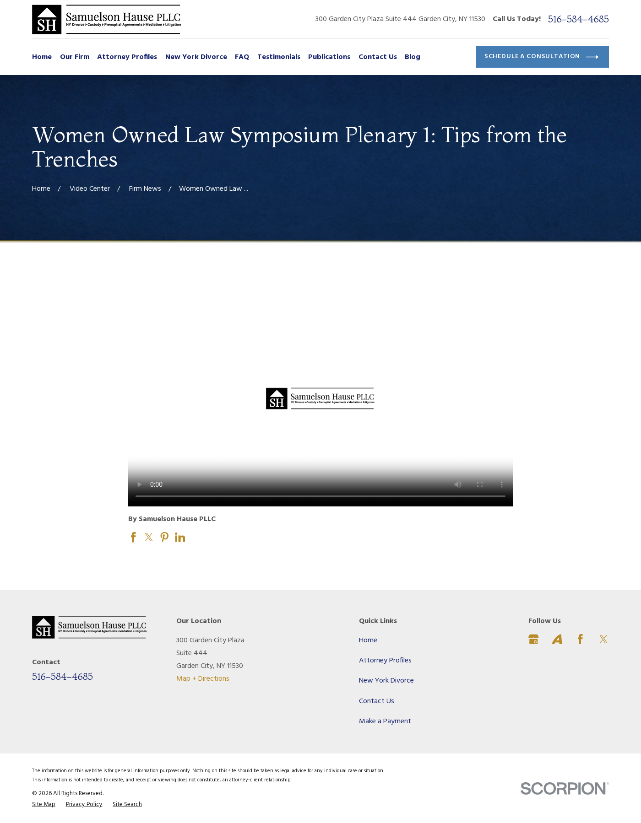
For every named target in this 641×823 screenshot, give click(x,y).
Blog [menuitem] (412, 57)
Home (368, 640)
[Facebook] (580, 639)
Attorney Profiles (385, 661)
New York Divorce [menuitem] (196, 57)
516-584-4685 (578, 19)
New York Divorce (386, 681)
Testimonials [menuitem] (278, 57)
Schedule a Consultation (541, 57)
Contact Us (376, 701)
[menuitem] (43, 804)
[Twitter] (603, 639)
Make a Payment (385, 721)
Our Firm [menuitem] (74, 57)
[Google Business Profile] (533, 639)
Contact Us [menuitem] (378, 57)
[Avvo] (557, 639)
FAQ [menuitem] (242, 57)
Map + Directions (202, 679)
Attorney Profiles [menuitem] (127, 57)
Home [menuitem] (42, 57)
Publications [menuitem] (329, 57)
